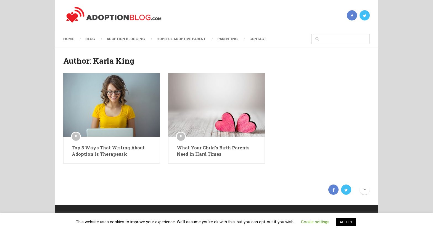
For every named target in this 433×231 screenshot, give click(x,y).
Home (68, 39)
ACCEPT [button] (346, 222)
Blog (90, 39)
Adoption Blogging (126, 39)
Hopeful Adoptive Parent (181, 39)
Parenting (227, 39)
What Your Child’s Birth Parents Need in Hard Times (213, 151)
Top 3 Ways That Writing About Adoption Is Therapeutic (108, 151)
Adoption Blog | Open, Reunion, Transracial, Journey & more (104, 189)
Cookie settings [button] (315, 221)
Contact (257, 39)
